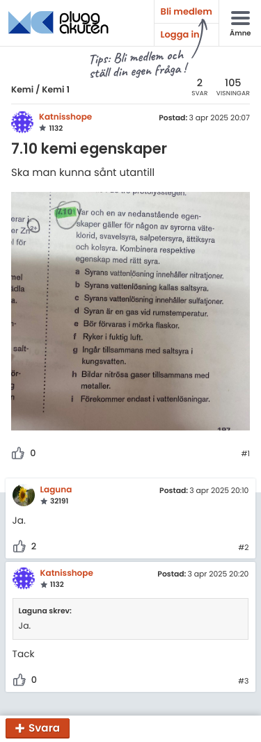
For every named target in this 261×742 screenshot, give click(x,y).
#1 (245, 454)
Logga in (180, 34)
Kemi (22, 90)
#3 (243, 681)
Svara (44, 728)
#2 (243, 548)
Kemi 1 (56, 90)
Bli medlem (186, 11)
